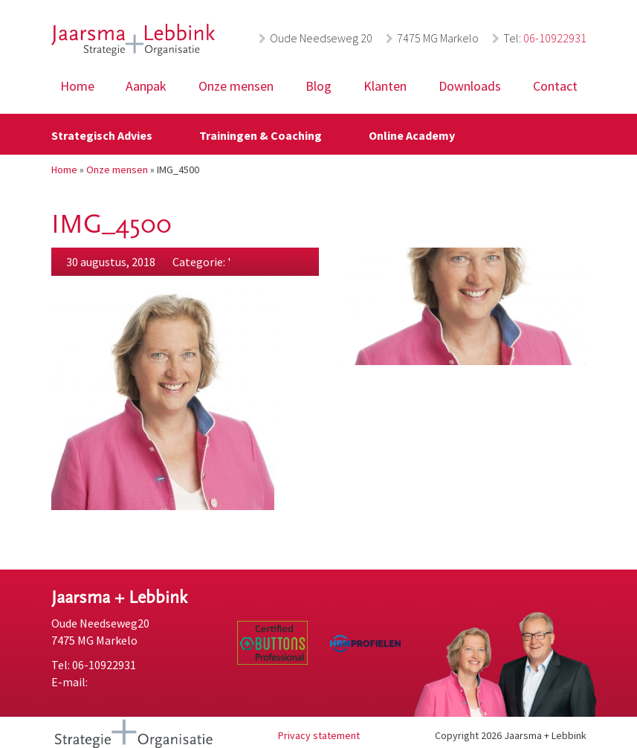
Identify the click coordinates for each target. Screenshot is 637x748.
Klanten (385, 85)
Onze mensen (236, 85)
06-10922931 (554, 37)
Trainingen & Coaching (260, 135)
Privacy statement (319, 735)
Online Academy (412, 135)
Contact (555, 85)
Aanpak (146, 85)
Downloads (470, 85)
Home (77, 85)
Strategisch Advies (101, 135)
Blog (318, 85)
